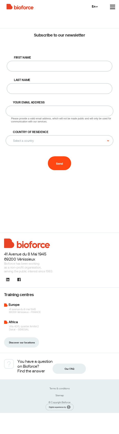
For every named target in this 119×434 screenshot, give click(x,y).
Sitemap (59, 395)
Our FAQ (69, 368)
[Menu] (112, 7)
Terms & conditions (59, 388)
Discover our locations (22, 342)
